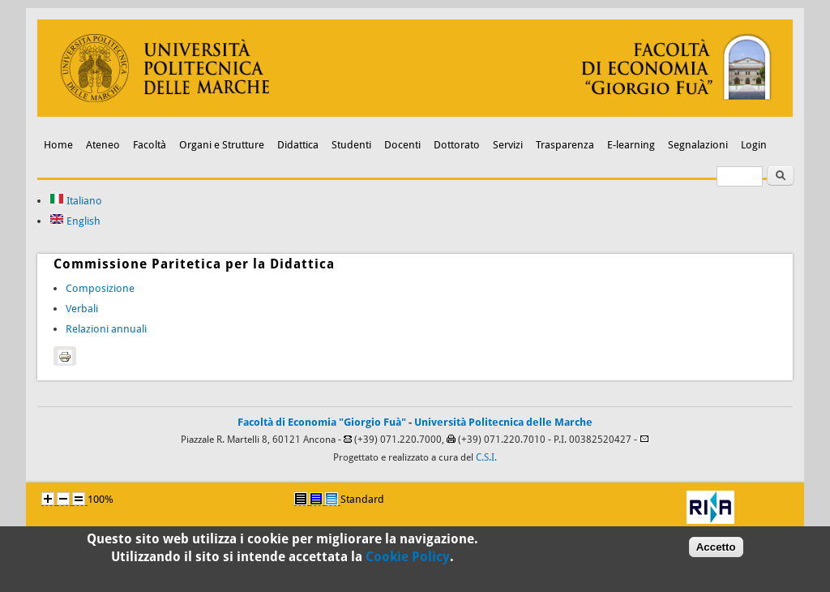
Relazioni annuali (106, 329)
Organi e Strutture (221, 145)
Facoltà (149, 145)
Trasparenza (565, 145)
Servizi (508, 145)
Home (58, 145)
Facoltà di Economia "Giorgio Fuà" (321, 422)
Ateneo (103, 145)
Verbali (82, 308)
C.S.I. (486, 457)
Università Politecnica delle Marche (503, 422)
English (75, 221)
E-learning (631, 145)
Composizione (100, 288)
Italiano (75, 201)
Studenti (351, 145)
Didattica (298, 145)
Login (754, 145)
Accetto (716, 550)
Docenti (402, 145)
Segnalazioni (698, 145)
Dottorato (457, 145)
